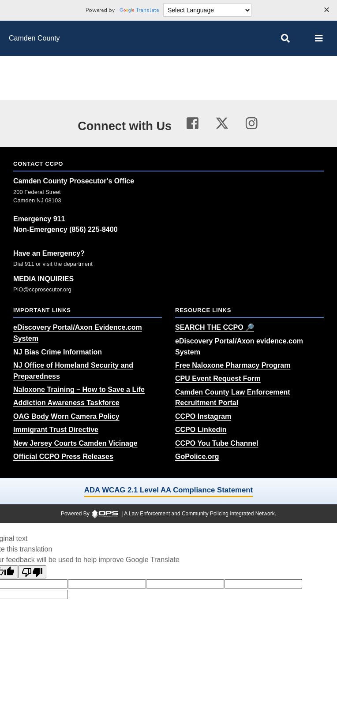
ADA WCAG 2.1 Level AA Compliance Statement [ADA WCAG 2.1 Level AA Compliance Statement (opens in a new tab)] (168, 490)
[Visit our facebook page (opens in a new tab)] (192, 123)
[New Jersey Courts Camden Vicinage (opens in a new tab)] (75, 443)
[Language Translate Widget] (207, 10)
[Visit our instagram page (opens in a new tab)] (251, 123)
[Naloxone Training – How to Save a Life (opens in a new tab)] (79, 389)
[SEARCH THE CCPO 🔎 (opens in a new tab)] (214, 327)
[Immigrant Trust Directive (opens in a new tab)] (55, 429)
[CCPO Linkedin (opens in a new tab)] (200, 429)
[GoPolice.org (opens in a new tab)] (197, 456)
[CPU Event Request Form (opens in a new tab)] (218, 378)
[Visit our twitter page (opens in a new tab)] (222, 121)
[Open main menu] (319, 38)
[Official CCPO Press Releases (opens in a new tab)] (63, 456)
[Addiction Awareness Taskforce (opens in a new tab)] (66, 402)
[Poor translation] (32, 571)
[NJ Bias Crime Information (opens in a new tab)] (57, 352)
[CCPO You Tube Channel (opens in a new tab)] (216, 443)
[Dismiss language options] (326, 11)
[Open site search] (285, 38)
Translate (139, 10)
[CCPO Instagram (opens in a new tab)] (203, 416)
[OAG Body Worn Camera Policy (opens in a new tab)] (66, 416)
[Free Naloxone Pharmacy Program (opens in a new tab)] (232, 365)
